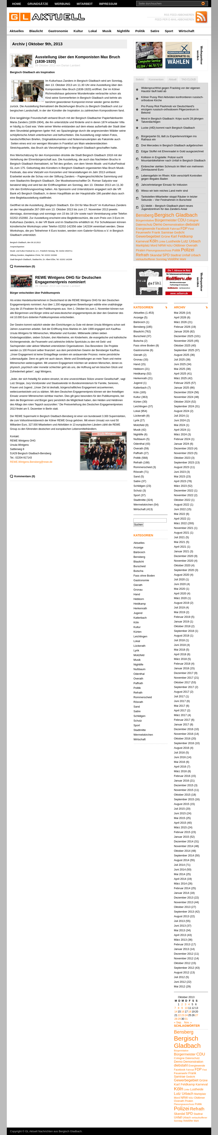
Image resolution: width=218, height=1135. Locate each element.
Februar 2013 (182, 944)
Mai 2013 (179, 930)
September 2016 (184, 743)
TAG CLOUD (188, 79)
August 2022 (181, 504)
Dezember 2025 (183, 336)
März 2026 (180, 322)
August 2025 (181, 354)
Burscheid (139, 336)
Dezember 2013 (183, 897)
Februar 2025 (182, 383)
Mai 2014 (179, 874)
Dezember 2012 (183, 953)
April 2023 (180, 481)
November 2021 (183, 528)
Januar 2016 (181, 780)
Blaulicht (36, 31)
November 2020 (183, 560)
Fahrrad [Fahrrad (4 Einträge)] (175, 228)
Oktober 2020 (182, 565)
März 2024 (180, 434)
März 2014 (180, 883)
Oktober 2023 (182, 457)
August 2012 (181, 972)
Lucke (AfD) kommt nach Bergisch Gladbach (168, 127)
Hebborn (138, 368)
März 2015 (180, 827)
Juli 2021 (179, 537)
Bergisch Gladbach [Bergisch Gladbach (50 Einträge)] (176, 215)
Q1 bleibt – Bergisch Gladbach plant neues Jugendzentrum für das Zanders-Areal (167, 207)
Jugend (137, 383)
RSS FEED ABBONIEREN (179, 14)
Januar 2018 (181, 668)
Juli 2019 (179, 607)
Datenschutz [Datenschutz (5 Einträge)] (144, 224)
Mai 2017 (179, 705)
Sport (169, 31)
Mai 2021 (179, 542)
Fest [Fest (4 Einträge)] (191, 228)
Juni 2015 (180, 813)
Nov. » (188, 1022)
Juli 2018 (179, 640)
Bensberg (139, 326)
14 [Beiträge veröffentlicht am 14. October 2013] (175, 1011)
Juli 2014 (179, 864)
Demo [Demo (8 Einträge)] (157, 224)
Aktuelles (17, 31)
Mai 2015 (179, 818)
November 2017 (183, 677)
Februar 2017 (182, 719)
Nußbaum (139, 439)
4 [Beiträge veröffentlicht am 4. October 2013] (189, 1004)
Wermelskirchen (143, 504)
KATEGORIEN (143, 307)
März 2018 (180, 659)
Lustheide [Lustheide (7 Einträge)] (173, 241)
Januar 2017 (181, 724)
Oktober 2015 (182, 794)
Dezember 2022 (183, 490)
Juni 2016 (180, 757)
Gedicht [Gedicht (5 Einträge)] (179, 232)
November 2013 (183, 902)
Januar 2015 (181, 836)
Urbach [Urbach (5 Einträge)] (196, 255)
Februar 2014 (182, 888)
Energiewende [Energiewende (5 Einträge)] (145, 228)
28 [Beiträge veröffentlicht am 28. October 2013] (175, 1018)
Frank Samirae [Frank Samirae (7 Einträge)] (162, 232)
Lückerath (139, 415)
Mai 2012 (179, 986)
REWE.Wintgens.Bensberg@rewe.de (31, 461)
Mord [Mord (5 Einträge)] (154, 245)
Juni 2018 (180, 645)
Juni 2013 (180, 925)
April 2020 (180, 593)
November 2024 (183, 397)
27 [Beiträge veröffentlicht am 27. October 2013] (196, 1015)
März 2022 (180, 523)
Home (16, 4)
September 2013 (184, 911)
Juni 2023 (180, 471)
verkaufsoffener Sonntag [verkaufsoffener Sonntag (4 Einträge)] (151, 259)
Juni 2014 (180, 869)
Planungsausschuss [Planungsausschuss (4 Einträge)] (158, 250)
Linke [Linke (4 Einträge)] (162, 241)
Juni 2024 (180, 420)
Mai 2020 (179, 588)
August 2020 (181, 574)
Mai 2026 (179, 312)
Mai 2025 (179, 368)
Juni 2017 (180, 701)
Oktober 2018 (182, 626)
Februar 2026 (182, 326)
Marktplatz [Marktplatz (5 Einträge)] (143, 245)
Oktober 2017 (182, 682)
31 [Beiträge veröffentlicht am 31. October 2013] (186, 1018)
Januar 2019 (181, 621)
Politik (140, 31)
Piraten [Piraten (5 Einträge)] (140, 250)
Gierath (137, 354)
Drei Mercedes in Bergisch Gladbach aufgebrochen (172, 145)
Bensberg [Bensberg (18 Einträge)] (144, 215)
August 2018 (181, 635)
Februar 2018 (182, 663)
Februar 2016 (182, 776)
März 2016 (180, 771)
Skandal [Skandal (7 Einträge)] (156, 255)
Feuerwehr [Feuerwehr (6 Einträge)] (143, 232)
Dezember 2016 (183, 729)
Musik (107, 31)
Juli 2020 (179, 579)
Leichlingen (140, 406)
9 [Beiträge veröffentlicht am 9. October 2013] (182, 1008)
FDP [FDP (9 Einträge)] (184, 228)
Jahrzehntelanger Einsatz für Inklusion (164, 184)
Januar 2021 (181, 551)
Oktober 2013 (182, 907)
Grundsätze (37, 4)
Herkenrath (140, 378)
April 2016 (180, 766)
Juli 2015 (179, 808)
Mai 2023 (179, 476)
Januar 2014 (181, 892)
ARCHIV (179, 307)
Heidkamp (139, 373)
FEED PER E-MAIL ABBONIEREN (174, 19)
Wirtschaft (186, 31)
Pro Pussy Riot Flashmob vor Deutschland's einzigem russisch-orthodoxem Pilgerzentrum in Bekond (170, 109)
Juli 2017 (179, 696)
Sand (136, 476)
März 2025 (180, 378)
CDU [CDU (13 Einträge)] (182, 220)
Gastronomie (58, 31)
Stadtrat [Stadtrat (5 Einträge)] (175, 255)
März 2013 (180, 939)
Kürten (137, 401)
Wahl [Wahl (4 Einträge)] (183, 259)
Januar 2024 (181, 443)
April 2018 (180, 654)
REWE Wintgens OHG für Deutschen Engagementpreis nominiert (68, 279)
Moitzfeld (138, 425)
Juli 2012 (179, 977)
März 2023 (180, 485)
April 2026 (180, 317)
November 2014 (183, 846)
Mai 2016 (179, 761)
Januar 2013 (181, 949)
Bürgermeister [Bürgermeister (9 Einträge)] (166, 220)
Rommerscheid (142, 467)
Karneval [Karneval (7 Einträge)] (142, 241)
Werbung (62, 4)
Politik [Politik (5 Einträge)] (176, 250)
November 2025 (183, 340)
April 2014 (180, 878)
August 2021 (181, 532)
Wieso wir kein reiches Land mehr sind (164, 190)
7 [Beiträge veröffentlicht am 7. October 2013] (175, 1008)
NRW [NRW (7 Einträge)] (162, 245)
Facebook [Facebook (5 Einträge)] (162, 228)
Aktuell (172, 79)
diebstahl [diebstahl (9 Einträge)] (192, 224)
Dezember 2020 (183, 556)
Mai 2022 (179, 514)
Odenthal (139, 443)
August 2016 (181, 747)
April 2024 (180, 429)
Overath (138, 448)
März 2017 (180, 715)
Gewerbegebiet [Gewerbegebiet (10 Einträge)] (148, 236)
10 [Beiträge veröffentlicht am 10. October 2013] (186, 1008)
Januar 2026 (181, 331)
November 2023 (183, 453)
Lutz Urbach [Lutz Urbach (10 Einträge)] (191, 241)
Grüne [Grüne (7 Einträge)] (165, 236)
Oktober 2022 (182, 499)
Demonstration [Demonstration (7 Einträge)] (173, 224)
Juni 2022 (180, 509)
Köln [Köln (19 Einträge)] (154, 241)
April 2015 (180, 822)
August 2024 (181, 411)
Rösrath (138, 471)
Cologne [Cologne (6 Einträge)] (193, 220)
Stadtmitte (139, 499)
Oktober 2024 (182, 401)
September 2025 (184, 350)
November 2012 (183, 958)
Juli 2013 (179, 921)
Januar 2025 (181, 387)
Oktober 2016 (182, 738)
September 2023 (184, 462)
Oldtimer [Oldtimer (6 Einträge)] (179, 245)
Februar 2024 (182, 439)
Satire (154, 31)
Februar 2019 (182, 616)
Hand (136, 364)
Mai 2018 (179, 649)
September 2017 (184, 687)
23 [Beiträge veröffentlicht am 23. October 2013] (182, 1015)
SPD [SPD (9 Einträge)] (166, 255)
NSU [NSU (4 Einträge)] (170, 245)
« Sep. (178, 1022)
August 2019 (181, 602)
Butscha (138, 340)
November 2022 (183, 495)
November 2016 (183, 733)
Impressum (108, 4)
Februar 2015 (182, 832)
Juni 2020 (180, 584)
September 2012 (184, 967)
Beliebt (139, 79)
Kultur (78, 31)
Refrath (137, 462)
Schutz (137, 490)
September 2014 (184, 855)
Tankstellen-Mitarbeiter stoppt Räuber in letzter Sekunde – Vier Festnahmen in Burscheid (169, 198)
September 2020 (184, 570)
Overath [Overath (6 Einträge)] (191, 245)
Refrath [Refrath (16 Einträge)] (142, 255)
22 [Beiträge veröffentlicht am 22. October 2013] (179, 1015)
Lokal (93, 31)
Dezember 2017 (183, 673)
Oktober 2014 (182, 850)
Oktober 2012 (182, 963)
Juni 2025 (180, 364)
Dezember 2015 (183, 785)
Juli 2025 (179, 359)
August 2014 (181, 860)
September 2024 (184, 406)
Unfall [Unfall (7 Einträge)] (186, 255)
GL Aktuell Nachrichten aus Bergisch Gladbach (53, 1131)
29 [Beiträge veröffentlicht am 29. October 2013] (179, 1018)
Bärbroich (139, 322)
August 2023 (181, 467)
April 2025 (180, 373)
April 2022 (180, 518)
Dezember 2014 (183, 841)
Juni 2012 (180, 981)
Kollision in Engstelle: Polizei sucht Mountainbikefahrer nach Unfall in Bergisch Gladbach (173, 159)
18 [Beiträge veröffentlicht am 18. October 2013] (189, 1011)
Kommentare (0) (24, 266)
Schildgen (139, 485)
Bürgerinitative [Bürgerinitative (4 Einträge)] (145, 220)
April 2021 (180, 546)
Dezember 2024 (183, 392)
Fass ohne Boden (144, 345)
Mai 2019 (179, 612)
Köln (136, 392)
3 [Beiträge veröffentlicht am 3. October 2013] (185, 1004)
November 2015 (183, 790)
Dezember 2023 (183, 448)
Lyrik (136, 420)
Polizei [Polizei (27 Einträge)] (187, 249)
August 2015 (181, 804)
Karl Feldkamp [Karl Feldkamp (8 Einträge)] (182, 236)
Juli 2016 (179, 752)
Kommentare (156, 79)
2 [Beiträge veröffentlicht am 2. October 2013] (182, 1004)
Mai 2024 (179, 425)
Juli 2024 (179, 415)
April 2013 (180, 935)
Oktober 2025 (182, 345)
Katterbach (140, 387)
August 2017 (181, 691)
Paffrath (138, 453)
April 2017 (180, 710)
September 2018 (184, 630)
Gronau (138, 359)
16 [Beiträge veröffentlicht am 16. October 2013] (182, 1011)
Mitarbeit (85, 4)
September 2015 (184, 799)
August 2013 (181, 916)
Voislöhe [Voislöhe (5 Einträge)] (173, 259)
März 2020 (180, 598)
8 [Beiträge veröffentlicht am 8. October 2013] (178, 1008)
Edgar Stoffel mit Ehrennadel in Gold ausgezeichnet (172, 151)
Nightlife (123, 31)
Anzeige (138, 317)
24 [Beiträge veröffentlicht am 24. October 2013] (186, 1015)
